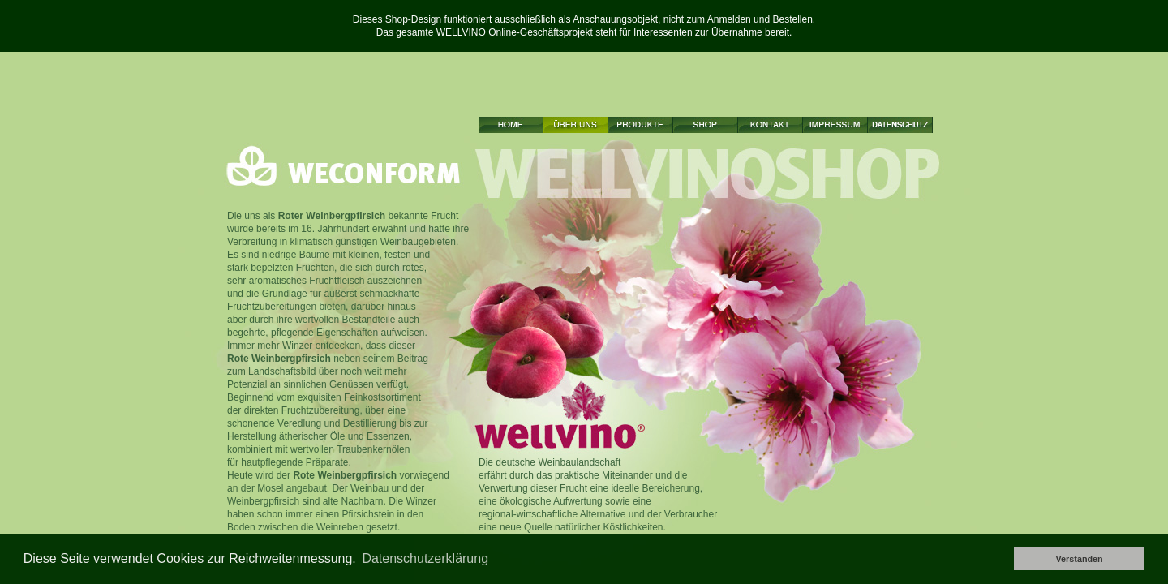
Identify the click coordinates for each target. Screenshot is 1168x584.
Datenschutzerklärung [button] (425, 558)
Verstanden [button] (1078, 559)
